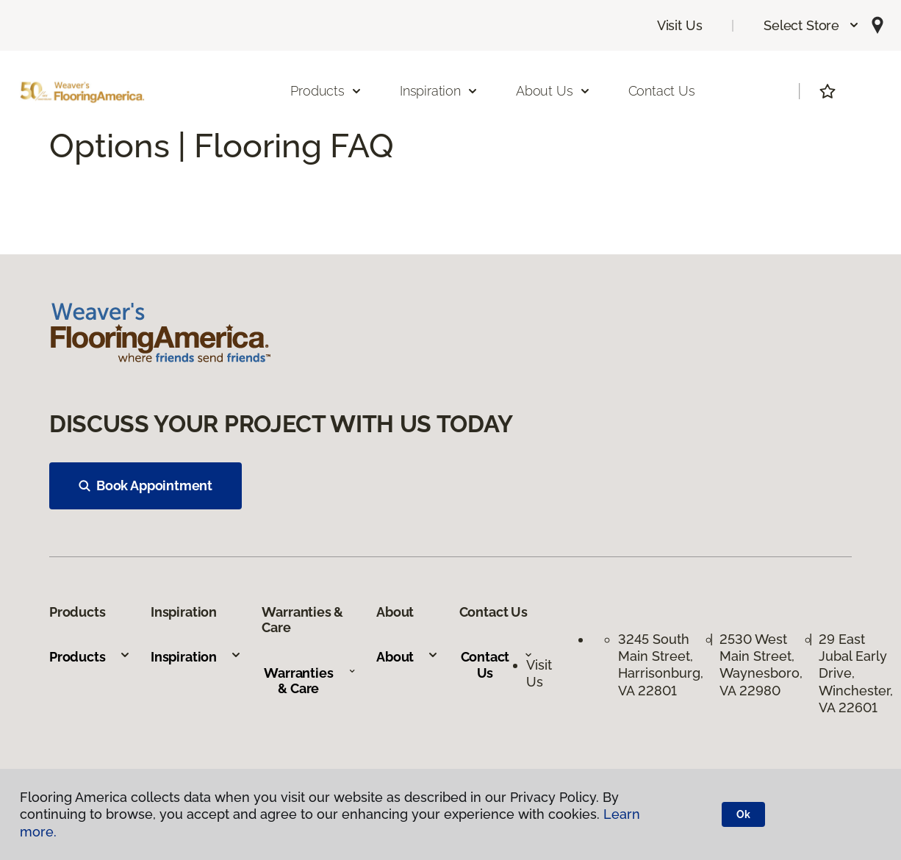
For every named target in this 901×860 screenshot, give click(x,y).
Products (90, 656)
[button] (812, 25)
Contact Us (661, 90)
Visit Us (680, 25)
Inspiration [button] (439, 90)
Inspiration (196, 656)
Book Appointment (145, 485)
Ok (743, 814)
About (407, 656)
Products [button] (326, 90)
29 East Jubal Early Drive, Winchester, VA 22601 (856, 673)
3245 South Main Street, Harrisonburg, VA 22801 (660, 664)
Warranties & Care (310, 681)
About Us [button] (553, 90)
